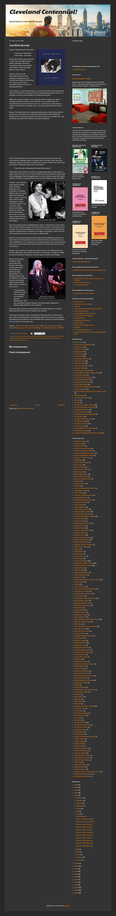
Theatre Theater (79, 741)
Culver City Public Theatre (82, 523)
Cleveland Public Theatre (82, 511)
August (78, 808)
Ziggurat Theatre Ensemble (83, 774)
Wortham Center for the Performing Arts (87, 772)
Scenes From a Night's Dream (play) (86, 387)
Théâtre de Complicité (81, 748)
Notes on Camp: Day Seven (85, 821)
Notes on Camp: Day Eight (84, 819)
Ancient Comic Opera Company (84, 453)
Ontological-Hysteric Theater (83, 636)
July (77, 811)
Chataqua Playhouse (81, 497)
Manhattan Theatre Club (82, 603)
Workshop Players (80, 769)
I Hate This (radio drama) (82, 366)
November (79, 800)
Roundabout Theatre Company (84, 675)
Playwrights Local (80, 645)
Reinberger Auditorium (81, 671)
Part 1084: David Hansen (82, 261)
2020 (76, 866)
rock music (55, 338)
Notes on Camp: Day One (84, 838)
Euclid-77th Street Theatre (82, 537)
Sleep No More (79, 697)
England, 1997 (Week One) (84, 846)
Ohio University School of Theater (85, 626)
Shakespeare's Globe (81, 692)
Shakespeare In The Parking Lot (84, 690)
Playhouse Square (80, 643)
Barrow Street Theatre (81, 462)
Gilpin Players (78, 554)
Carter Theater (78, 493)
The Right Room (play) (81, 409)
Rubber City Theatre (80, 682)
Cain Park (77, 486)
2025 (76, 787)
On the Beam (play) (80, 375)
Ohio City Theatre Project (82, 622)
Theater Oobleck (79, 734)
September (80, 806)
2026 (76, 785)
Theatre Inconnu (79, 739)
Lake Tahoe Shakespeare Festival (85, 589)
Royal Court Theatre (80, 678)
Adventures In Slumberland (83, 304)
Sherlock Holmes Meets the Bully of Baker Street (90, 270)
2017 (76, 874)
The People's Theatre (81, 727)
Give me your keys (80, 556)
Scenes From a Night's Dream (84, 325)
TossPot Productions (81, 750)
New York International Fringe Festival (86, 619)
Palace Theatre (79, 638)
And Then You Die (80, 349)
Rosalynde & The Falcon (82, 320)
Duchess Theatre (79, 533)
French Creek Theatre (81, 547)
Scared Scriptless (80, 687)
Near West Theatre (80, 612)
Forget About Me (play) (81, 359)
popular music (34, 338)
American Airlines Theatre (82, 448)
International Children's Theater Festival (87, 579)
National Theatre (79, 610)
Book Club (18, 336)
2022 (76, 795)
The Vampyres (78, 416)
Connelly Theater (79, 518)
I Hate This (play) (79, 363)
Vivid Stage (77, 762)
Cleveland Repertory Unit (82, 514)
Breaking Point (79, 352)
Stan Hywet (78, 699)
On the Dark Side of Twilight (83, 316)
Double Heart (78, 356)
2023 (76, 793)
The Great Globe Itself (81, 311)
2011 (76, 890)
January (79, 860)
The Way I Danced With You (83, 419)
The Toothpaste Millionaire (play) (84, 414)
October (79, 803)
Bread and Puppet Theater (82, 479)
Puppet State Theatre (81, 661)
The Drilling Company (81, 713)
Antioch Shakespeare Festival (84, 455)
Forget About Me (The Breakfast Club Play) (88, 309)
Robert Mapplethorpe (45, 338)
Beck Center (78, 465)
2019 (76, 869)
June (78, 814)
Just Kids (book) (47, 336)
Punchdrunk (78, 659)
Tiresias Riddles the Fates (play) (84, 428)
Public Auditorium (80, 654)
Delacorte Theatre (80, 526)
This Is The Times (80, 426)
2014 (76, 882)
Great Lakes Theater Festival (83, 563)
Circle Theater (78, 504)
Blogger (66, 906)
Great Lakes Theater (80, 561)
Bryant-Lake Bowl (80, 483)
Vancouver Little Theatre (82, 757)
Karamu (76, 584)
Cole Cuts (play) (79, 354)
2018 (76, 871)
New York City (57, 336)
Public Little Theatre (80, 657)
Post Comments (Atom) (26, 408)
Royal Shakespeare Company (83, 680)
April (78, 852)
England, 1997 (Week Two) (84, 843)
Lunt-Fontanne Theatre (81, 600)
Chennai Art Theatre (80, 502)
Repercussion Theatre (81, 673)
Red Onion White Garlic (81, 380)
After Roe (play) (79, 347)
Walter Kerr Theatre (80, 765)
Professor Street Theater (82, 652)
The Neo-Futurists (80, 722)
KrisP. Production (80, 586)
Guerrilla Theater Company (83, 565)
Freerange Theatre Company (83, 544)
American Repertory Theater (83, 451)
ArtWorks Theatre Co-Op (82, 458)
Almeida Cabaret (79, 446)
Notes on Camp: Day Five (84, 827)
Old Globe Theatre (80, 629)
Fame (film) (38, 336)
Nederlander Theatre (81, 615)
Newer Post (13, 405)
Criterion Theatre (79, 521)
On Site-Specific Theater (81, 79)
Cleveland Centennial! (43, 11)
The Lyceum (78, 720)
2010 (76, 893)
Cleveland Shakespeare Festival (84, 516)
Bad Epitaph (78, 460)
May (77, 849)
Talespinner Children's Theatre (84, 706)
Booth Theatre (78, 472)
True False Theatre (80, 753)
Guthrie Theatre (79, 568)
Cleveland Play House (81, 509)
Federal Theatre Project (81, 540)
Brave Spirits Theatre (81, 476)
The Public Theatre (80, 729)
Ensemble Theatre (80, 535)
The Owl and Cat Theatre (82, 725)
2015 (76, 879)
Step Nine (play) (79, 395)
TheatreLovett (78, 746)
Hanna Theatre (79, 570)
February (79, 857)
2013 (76, 885)
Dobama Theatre (79, 528)
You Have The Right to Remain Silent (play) (88, 433)
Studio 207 (77, 704)
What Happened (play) (81, 430)
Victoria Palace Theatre (81, 760)
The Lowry (77, 718)
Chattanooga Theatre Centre (83, 500)
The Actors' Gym (79, 708)
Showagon (77, 694)
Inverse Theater (79, 582)
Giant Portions (79, 551)
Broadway (77, 481)
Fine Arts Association (81, 542)
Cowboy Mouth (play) (28, 336)
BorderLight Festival (81, 474)
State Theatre (78, 701)
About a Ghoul (79, 302)
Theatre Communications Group (84, 736)
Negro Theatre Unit (80, 617)
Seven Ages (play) (80, 389)
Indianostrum (78, 577)
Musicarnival (78, 607)
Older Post (61, 405)
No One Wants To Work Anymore (85, 313)
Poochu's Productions (81, 647)
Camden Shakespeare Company (84, 488)
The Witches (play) (80, 421)
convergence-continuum (82, 776)
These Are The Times (81, 423)
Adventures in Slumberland (83, 344)
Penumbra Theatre (80, 640)
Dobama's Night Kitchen (82, 530)
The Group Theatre (80, 715)
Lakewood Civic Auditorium (83, 593)
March (78, 854)
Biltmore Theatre (79, 467)
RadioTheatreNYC (80, 666)
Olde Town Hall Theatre (81, 631)
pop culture (25, 338)
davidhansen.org (79, 69)
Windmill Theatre (79, 767)
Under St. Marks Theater (82, 755)
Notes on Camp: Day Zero (84, 840)
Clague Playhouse (80, 507)
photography (18, 338)
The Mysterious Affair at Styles (84, 293)
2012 (76, 887)
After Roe (77, 306)
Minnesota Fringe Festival (82, 605)
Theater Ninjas (79, 732)
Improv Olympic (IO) (80, 575)
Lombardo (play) (79, 368)
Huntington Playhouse (81, 572)
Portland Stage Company (82, 650)
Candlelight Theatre (80, 490)
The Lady (77, 402)
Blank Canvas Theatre (81, 469)
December (79, 798)
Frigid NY (77, 549)
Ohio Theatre (78, 624)
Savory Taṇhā (78, 323)
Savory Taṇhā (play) (80, 384)
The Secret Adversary (81, 285)
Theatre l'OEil (78, 743)
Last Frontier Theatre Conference (85, 598)
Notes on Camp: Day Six (84, 824)
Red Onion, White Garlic (82, 282)
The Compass (78, 711)
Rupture (76, 685)
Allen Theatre (78, 444)
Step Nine (77, 327)
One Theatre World (80, 633)
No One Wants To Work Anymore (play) (87, 373)
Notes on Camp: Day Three (84, 832)
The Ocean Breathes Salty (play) (84, 407)
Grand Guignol (79, 558)
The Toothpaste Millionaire (82, 330)
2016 (76, 877)
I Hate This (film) (79, 361)
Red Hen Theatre (79, 668)
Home (38, 405)
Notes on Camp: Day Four (84, 830)
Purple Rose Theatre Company (84, 664)
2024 (76, 790)
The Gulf (77, 400)
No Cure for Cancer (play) (82, 370)
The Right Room (79, 318)
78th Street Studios (80, 441)
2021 (76, 863)
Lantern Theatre (79, 596)
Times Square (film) (21, 340)
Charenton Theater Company (83, 495)
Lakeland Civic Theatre (81, 591)
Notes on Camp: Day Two (84, 835)
